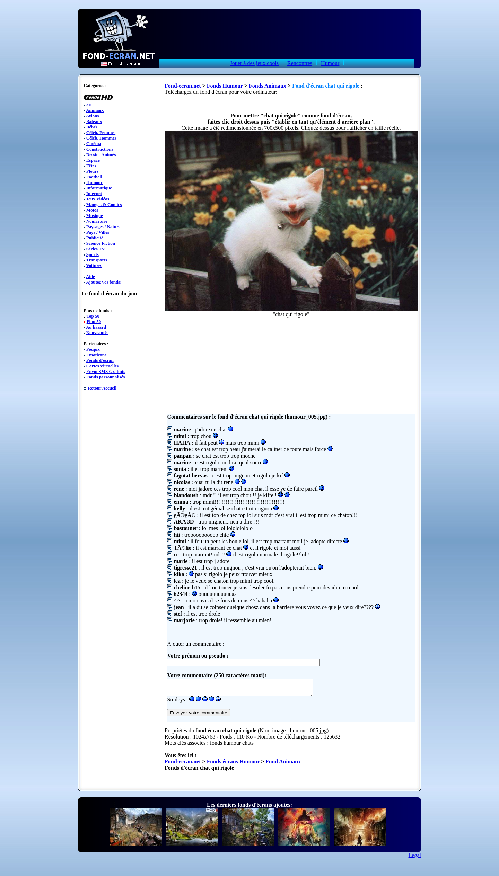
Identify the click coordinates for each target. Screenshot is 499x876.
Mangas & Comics (104, 204)
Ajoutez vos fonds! (104, 282)
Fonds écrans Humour (233, 765)
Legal (415, 858)
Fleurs (92, 171)
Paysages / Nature (103, 226)
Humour (330, 63)
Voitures (94, 265)
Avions (92, 115)
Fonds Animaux (267, 86)
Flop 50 (94, 321)
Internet (94, 193)
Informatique (99, 187)
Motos (92, 210)
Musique (94, 215)
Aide (90, 276)
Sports (92, 254)
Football (94, 176)
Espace (93, 160)
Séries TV (95, 248)
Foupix (93, 349)
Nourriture (96, 221)
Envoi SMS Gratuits (105, 371)
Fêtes (91, 165)
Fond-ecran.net (183, 86)
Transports (96, 259)
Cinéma (93, 143)
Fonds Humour (225, 86)
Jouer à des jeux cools (254, 63)
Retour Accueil (102, 388)
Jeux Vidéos (97, 199)
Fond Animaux (283, 765)
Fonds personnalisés (105, 376)
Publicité (94, 237)
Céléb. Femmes (100, 132)
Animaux (95, 110)
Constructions (99, 149)
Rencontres (299, 63)
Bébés (92, 126)
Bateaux (94, 121)
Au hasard (96, 327)
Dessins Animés (101, 154)
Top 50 (92, 316)
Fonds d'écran (100, 360)
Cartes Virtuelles (102, 365)
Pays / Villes (97, 232)
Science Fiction (100, 243)
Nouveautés (97, 332)
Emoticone (96, 354)
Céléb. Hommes (101, 138)
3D (89, 104)
